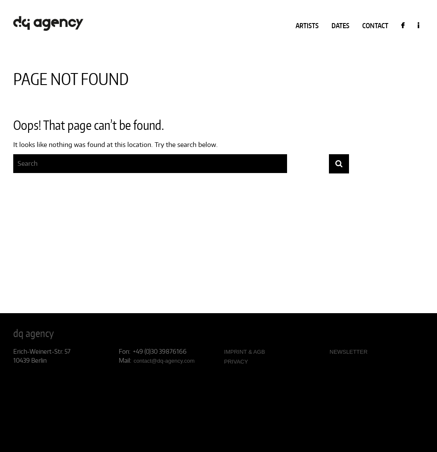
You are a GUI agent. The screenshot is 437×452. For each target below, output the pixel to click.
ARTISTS (307, 25)
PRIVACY (236, 361)
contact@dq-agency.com (164, 361)
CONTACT (375, 25)
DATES (340, 25)
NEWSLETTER (349, 352)
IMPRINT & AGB (244, 352)
